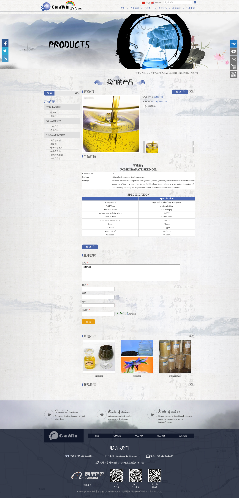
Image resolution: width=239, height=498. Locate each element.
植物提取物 (184, 73)
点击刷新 (132, 314)
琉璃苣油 (137, 376)
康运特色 (162, 8)
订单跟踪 (190, 8)
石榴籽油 (131, 272)
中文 (146, 2)
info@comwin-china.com (126, 456)
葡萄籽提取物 (175, 376)
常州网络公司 (137, 491)
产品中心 (148, 8)
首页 (123, 8)
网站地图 (126, 491)
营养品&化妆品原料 (168, 73)
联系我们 (176, 8)
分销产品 (154, 73)
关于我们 (134, 8)
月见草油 (99, 376)
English (156, 2)
